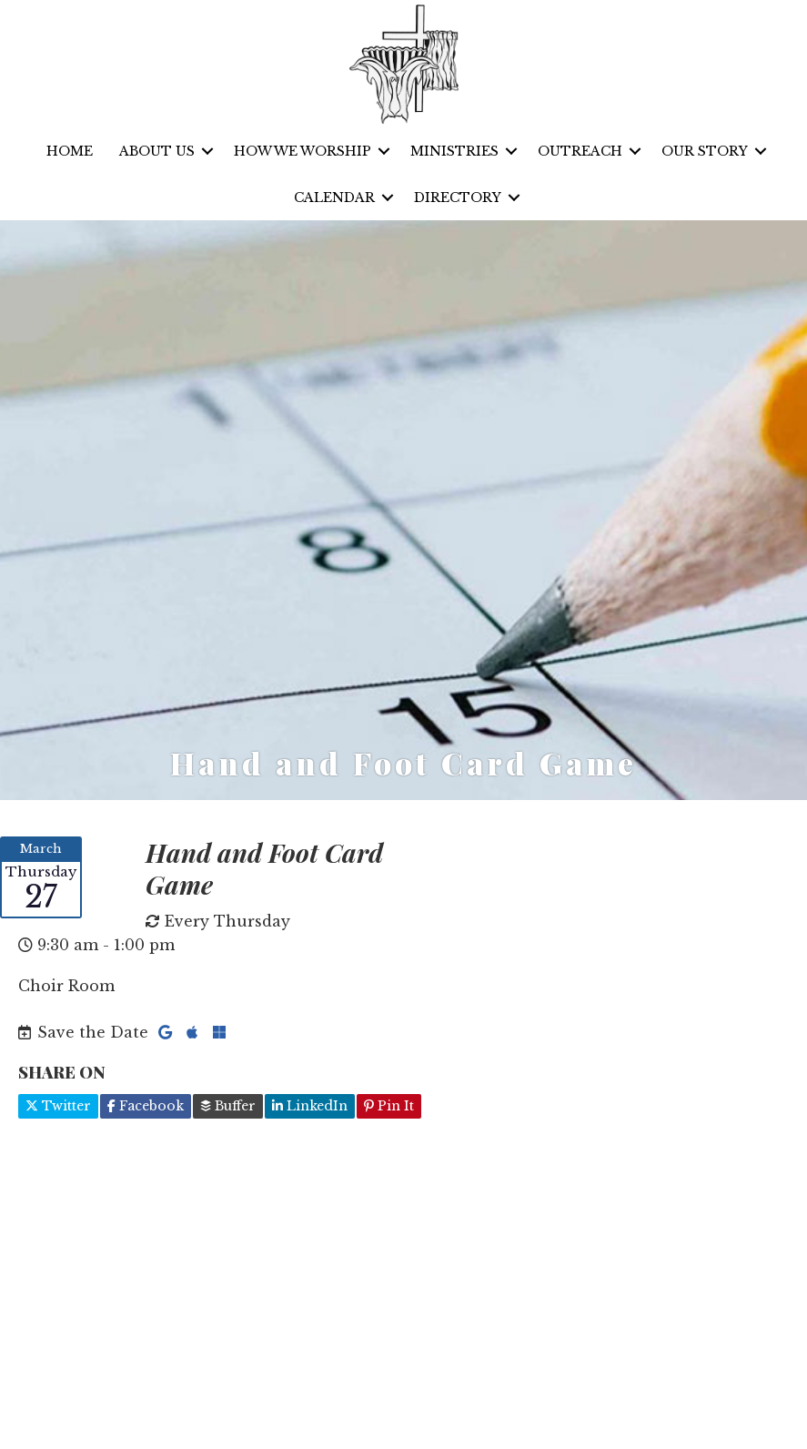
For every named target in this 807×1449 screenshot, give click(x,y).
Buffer (228, 1106)
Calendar (334, 197)
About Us (157, 151)
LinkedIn (310, 1106)
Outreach (580, 151)
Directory (457, 197)
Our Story (704, 151)
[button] (207, 151)
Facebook (145, 1106)
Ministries (454, 151)
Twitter (58, 1106)
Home (69, 151)
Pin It (389, 1106)
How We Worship (302, 151)
